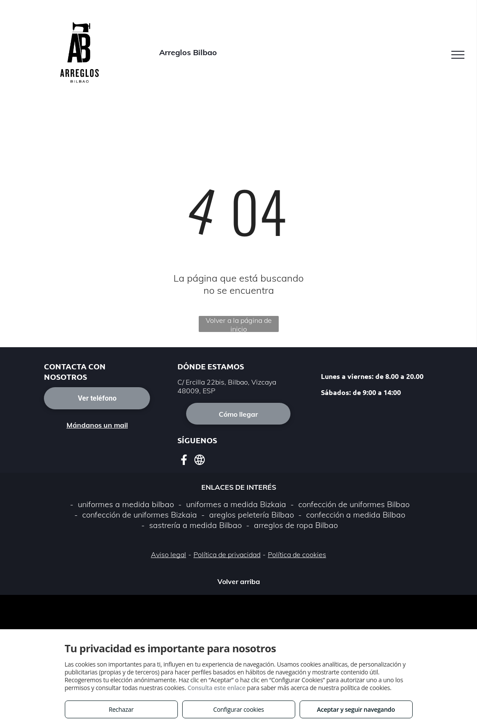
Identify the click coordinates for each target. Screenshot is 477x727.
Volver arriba (238, 581)
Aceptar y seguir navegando (356, 709)
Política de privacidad (226, 554)
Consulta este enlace (216, 688)
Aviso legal (168, 554)
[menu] (458, 54)
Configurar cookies (238, 709)
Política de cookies (297, 554)
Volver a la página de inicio (239, 324)
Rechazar (121, 709)
